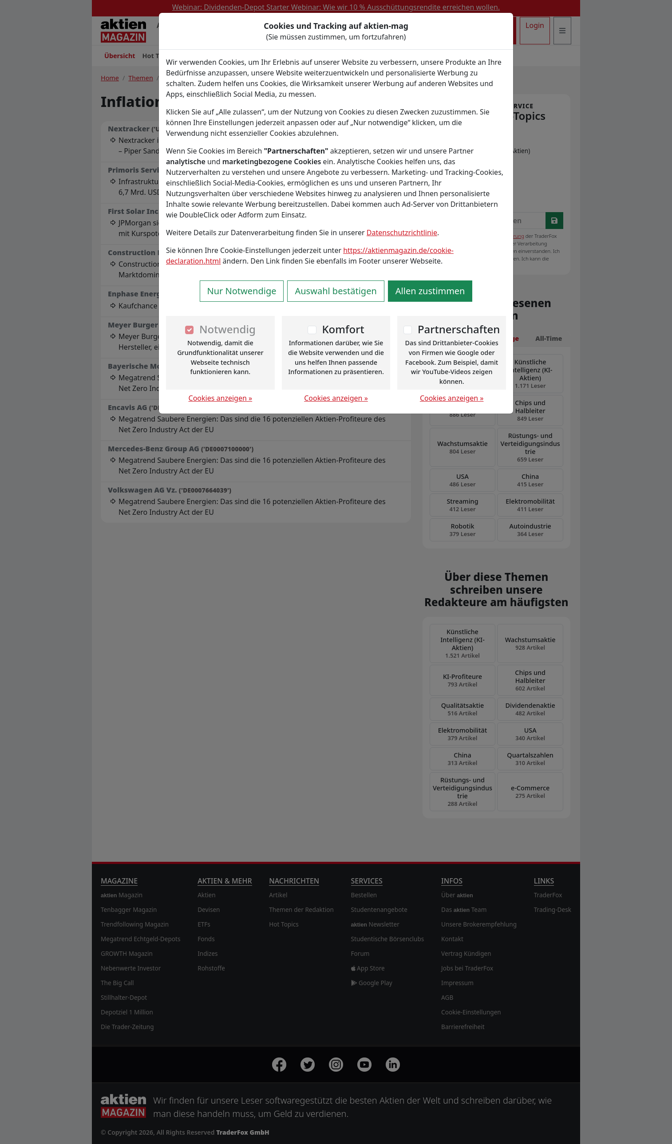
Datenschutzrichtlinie (402, 232)
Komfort (343, 329)
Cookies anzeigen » (221, 398)
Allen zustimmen (430, 291)
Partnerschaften (459, 329)
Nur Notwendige (242, 291)
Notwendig (227, 329)
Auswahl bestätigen (335, 291)
